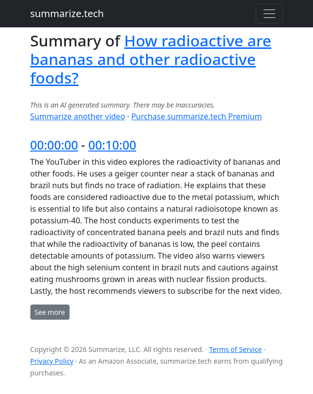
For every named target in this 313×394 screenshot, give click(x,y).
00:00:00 (54, 145)
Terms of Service (235, 349)
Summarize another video (77, 116)
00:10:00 (112, 145)
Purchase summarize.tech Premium (196, 116)
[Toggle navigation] (269, 13)
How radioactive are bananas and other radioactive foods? (150, 59)
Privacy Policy (51, 361)
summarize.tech (67, 13)
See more (50, 312)
